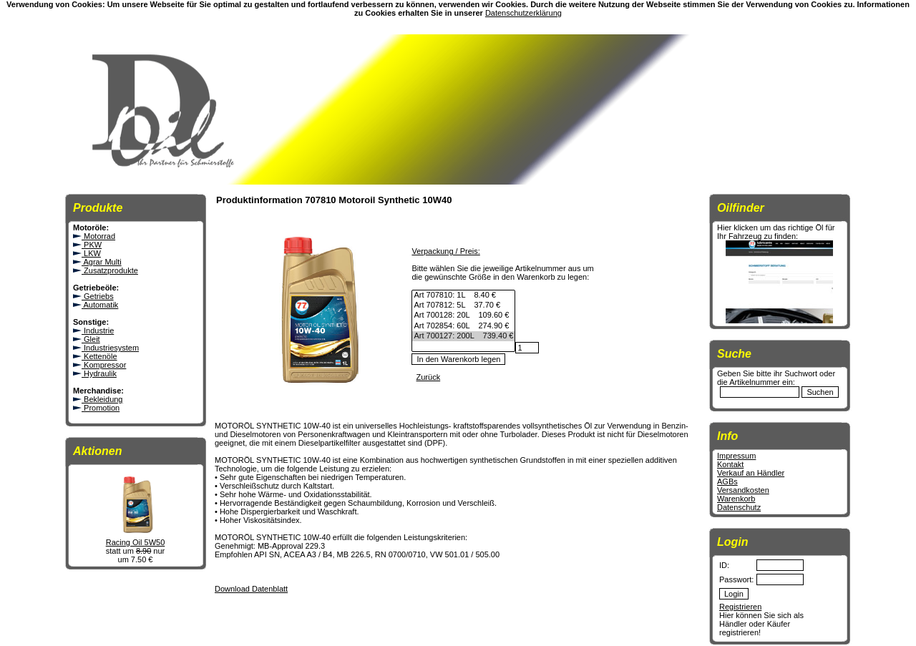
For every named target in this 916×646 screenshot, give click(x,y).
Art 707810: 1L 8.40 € (463, 295)
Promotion (96, 407)
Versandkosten (743, 490)
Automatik (95, 304)
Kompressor (99, 365)
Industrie (93, 330)
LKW (87, 253)
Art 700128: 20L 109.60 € (463, 315)
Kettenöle (95, 356)
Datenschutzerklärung (523, 13)
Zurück (428, 377)
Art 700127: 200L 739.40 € (463, 336)
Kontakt (730, 464)
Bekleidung (98, 399)
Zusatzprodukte (105, 270)
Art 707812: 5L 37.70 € (463, 305)
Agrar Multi (97, 262)
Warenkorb (736, 498)
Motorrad (94, 236)
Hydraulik (95, 373)
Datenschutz (739, 507)
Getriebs (93, 296)
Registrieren (740, 606)
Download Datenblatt (251, 588)
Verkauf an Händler (750, 473)
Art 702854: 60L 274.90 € (463, 326)
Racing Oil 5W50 (135, 539)
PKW (87, 244)
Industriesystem (106, 347)
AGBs (727, 481)
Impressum (736, 455)
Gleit (86, 339)
